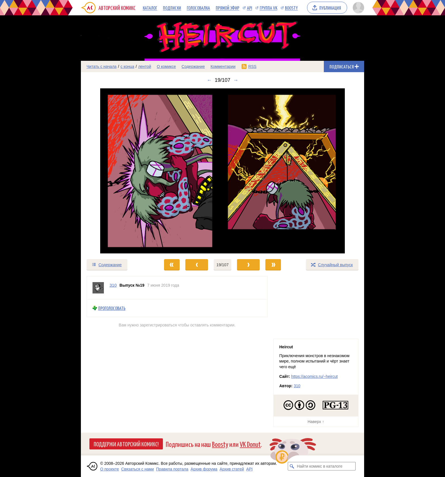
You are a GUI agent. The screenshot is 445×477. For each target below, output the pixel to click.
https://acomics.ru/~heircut (314, 376)
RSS (252, 66)
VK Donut (250, 443)
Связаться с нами (137, 469)
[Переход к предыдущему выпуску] (116, 170)
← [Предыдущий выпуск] (209, 80)
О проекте (109, 469)
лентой (144, 66)
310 (297, 386)
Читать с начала (102, 66)
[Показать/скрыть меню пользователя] (357, 7)
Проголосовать (111, 308)
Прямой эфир (227, 8)
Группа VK (268, 8)
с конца (128, 66)
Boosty (291, 8)
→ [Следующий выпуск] (235, 80)
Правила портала (172, 469)
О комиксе (166, 66)
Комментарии (223, 66)
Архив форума (204, 469)
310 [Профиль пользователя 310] (113, 285)
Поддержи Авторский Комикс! (126, 443)
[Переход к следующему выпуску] (222, 170)
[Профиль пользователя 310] (98, 287)
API (249, 8)
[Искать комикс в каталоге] (292, 466)
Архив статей (232, 469)
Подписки (172, 8)
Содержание (193, 66)
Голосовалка (198, 8)
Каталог (150, 8)
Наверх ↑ (316, 421)
